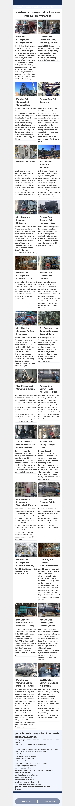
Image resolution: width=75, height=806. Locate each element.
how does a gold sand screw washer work (30, 751)
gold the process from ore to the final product (32, 787)
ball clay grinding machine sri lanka (28, 761)
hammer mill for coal (23, 773)
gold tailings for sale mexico (25, 756)
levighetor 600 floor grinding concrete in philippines (34, 770)
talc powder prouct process (25, 766)
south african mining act (24, 777)
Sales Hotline (49, 801)
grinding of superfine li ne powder (27, 782)
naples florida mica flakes (24, 780)
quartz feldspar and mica (24, 758)
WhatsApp (44, 16)
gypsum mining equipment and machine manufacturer (35, 747)
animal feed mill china (23, 768)
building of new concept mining (26, 775)
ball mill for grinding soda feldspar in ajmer (31, 763)
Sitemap (18, 789)
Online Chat (26, 801)
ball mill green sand (22, 754)
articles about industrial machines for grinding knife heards (37, 749)
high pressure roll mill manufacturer (28, 784)
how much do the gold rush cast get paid (30, 744)
